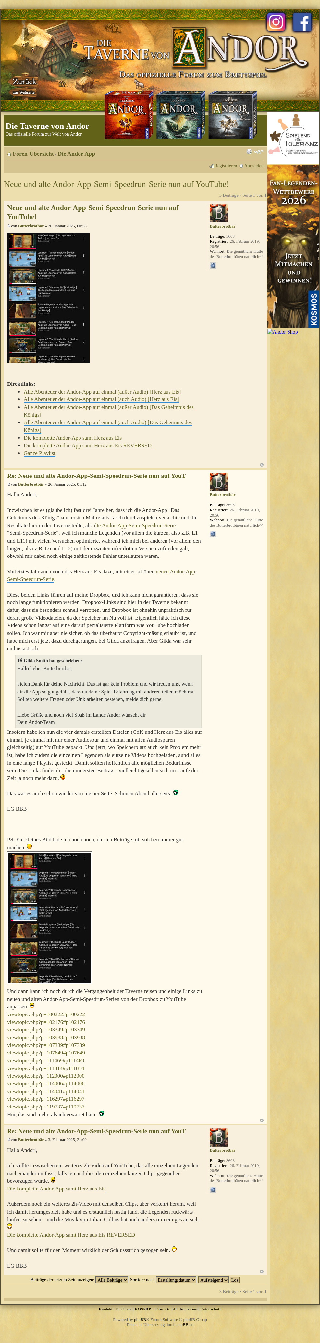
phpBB (140, 1319)
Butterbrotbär (31, 225)
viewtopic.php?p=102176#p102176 (46, 1022)
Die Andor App (76, 154)
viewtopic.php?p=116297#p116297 (46, 1099)
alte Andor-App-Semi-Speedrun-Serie (134, 525)
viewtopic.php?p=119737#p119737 (46, 1107)
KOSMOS (143, 1309)
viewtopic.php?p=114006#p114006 (46, 1084)
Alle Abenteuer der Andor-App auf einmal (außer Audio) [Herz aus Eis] (102, 392)
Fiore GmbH (166, 1309)
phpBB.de (185, 1324)
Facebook (123, 1309)
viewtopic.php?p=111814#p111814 (45, 1068)
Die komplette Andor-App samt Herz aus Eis (73, 438)
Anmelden (254, 165)
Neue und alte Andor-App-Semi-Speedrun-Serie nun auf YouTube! (116, 184)
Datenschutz (210, 1309)
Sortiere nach (163, 1279)
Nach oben (262, 465)
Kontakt (105, 1309)
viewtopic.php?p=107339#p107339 (46, 1045)
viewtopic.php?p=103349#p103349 (46, 1030)
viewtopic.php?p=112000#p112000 (46, 1076)
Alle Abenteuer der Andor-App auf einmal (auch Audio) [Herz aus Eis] (101, 399)
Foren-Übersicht (33, 154)
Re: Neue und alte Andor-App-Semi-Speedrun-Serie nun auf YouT (96, 475)
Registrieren (226, 165)
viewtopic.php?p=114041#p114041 (46, 1091)
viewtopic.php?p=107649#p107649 (46, 1053)
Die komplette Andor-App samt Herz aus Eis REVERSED (88, 445)
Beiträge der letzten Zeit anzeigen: (79, 1279)
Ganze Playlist (39, 453)
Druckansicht (248, 151)
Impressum (189, 1309)
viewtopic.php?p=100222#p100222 (46, 1014)
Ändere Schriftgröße (259, 151)
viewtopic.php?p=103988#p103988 (46, 1037)
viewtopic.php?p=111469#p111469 (45, 1060)
